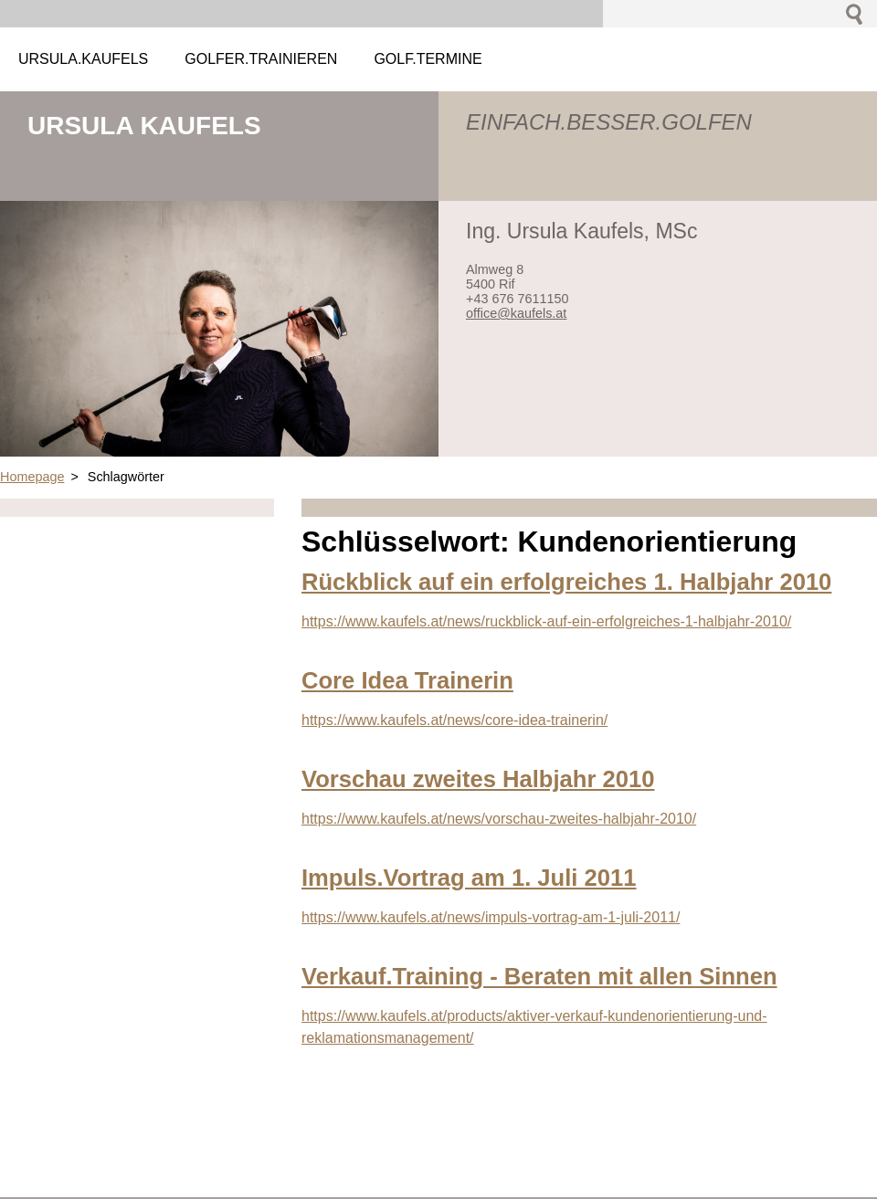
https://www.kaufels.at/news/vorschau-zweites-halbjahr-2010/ (498, 818)
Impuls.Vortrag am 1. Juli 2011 (469, 877)
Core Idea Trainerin (407, 680)
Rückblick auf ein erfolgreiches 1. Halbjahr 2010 (566, 581)
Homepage (32, 476)
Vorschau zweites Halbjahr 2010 (477, 779)
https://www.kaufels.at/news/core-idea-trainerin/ (454, 720)
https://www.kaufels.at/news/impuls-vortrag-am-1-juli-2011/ (490, 917)
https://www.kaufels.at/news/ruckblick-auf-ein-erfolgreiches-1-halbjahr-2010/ (546, 621)
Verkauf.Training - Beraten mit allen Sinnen (539, 976)
